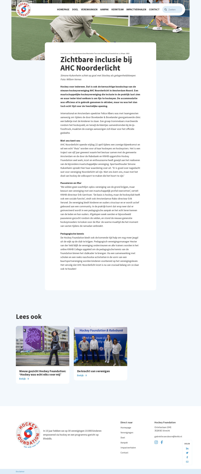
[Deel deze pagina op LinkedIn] (187, 447)
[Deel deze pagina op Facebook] (187, 456)
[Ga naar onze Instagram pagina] (156, 442)
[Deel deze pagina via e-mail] (187, 460)
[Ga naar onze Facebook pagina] (161, 442)
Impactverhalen (136, 9)
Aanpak (104, 9)
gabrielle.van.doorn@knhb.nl (168, 436)
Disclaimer (20, 471)
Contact (154, 9)
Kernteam (117, 9)
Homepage (63, 9)
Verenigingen (89, 9)
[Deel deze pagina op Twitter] (187, 451)
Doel (75, 9)
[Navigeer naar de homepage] (23, 9)
